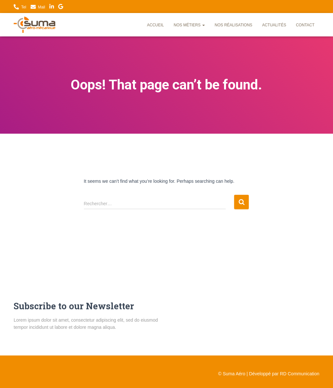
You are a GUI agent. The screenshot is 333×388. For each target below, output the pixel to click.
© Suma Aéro (231, 373)
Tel (23, 7)
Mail (41, 7)
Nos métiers (189, 25)
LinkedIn (51, 7)
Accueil (155, 25)
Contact (305, 25)
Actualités (274, 25)
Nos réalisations (233, 25)
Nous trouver (60, 7)
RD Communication (299, 373)
